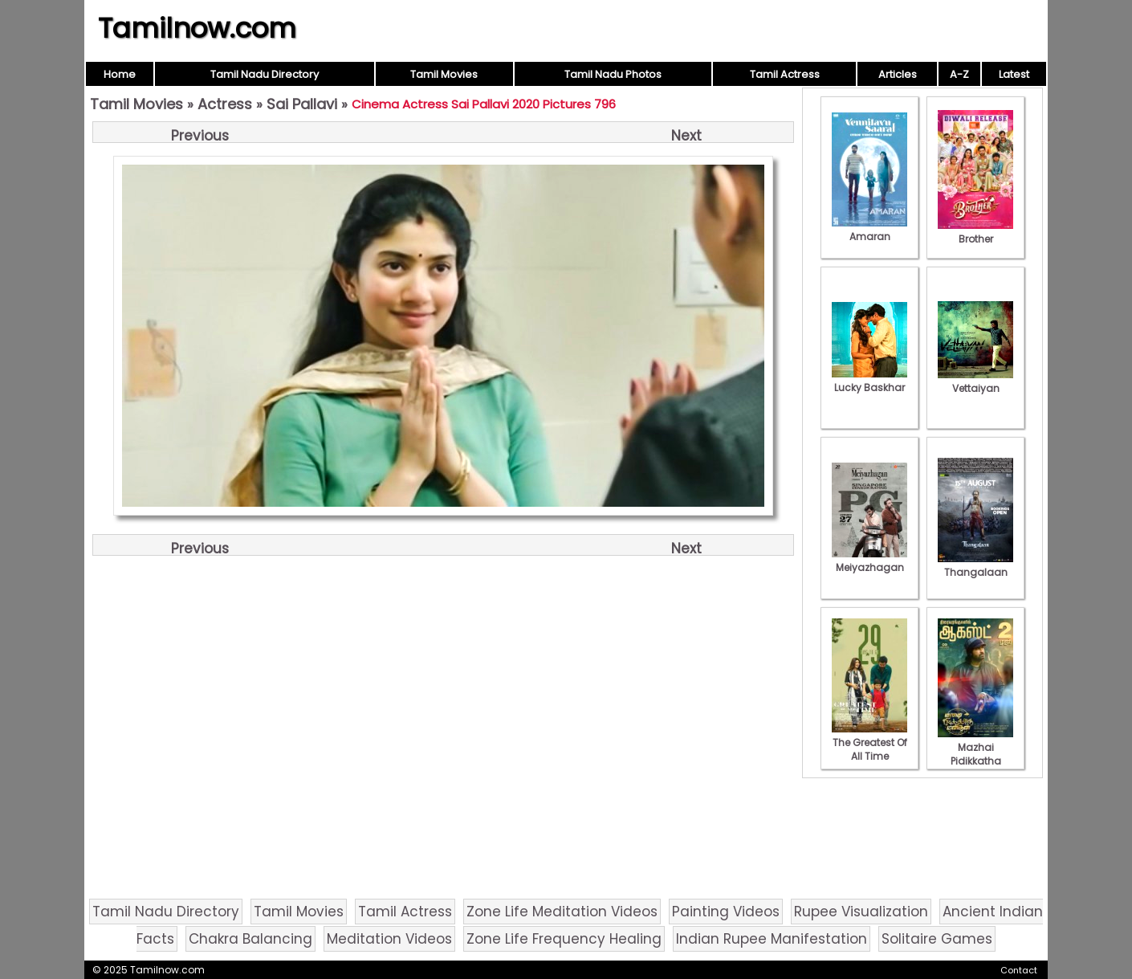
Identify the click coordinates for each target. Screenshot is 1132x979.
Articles (897, 74)
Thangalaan (975, 565)
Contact (1018, 970)
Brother (975, 232)
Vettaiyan (975, 381)
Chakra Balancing (250, 938)
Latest (1014, 74)
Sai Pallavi (302, 104)
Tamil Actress (785, 74)
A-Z (959, 74)
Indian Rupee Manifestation (771, 938)
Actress (224, 104)
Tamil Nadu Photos (613, 74)
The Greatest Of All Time (869, 742)
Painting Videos (726, 911)
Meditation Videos (389, 938)
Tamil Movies (444, 74)
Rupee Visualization (861, 911)
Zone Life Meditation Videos (562, 911)
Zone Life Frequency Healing (564, 938)
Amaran (869, 229)
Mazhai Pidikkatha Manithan (975, 754)
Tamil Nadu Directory (264, 74)
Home (120, 74)
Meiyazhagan (869, 560)
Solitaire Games (937, 938)
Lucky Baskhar (869, 380)
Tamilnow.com (197, 28)
